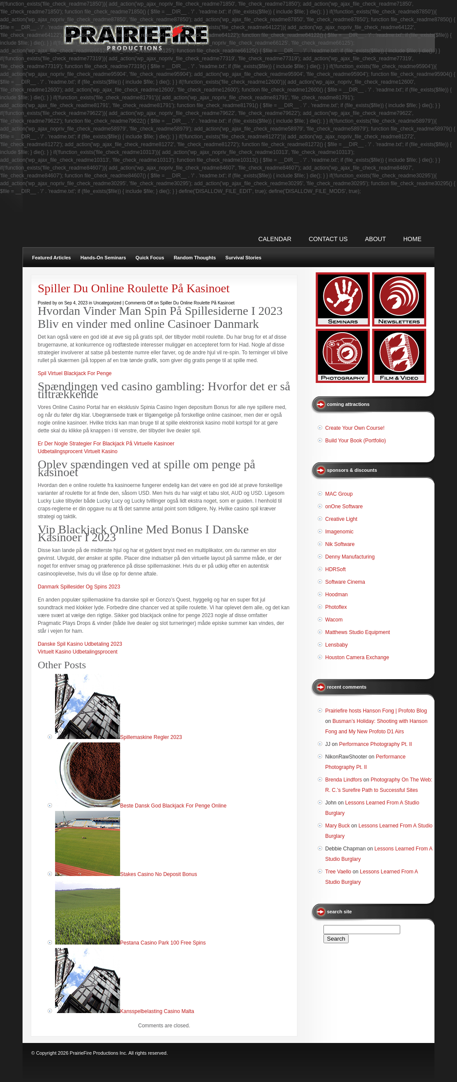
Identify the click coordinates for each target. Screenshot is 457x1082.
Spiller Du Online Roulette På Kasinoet (134, 288)
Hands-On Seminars (103, 257)
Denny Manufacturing (350, 557)
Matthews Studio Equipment (357, 632)
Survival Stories (243, 257)
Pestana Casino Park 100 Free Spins (163, 943)
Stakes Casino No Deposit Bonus (158, 874)
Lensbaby (336, 645)
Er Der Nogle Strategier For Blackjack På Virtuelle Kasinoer (106, 444)
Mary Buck (337, 826)
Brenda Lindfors (343, 780)
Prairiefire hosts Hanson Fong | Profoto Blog (376, 711)
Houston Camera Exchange (357, 657)
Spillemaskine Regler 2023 (151, 737)
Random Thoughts (195, 257)
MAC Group (339, 494)
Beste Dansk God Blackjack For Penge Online (173, 806)
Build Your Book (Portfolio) (355, 441)
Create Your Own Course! (355, 428)
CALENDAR (274, 238)
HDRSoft (335, 569)
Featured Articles (51, 257)
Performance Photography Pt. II (375, 744)
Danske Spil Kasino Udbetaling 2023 (80, 644)
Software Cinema (345, 582)
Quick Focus (150, 257)
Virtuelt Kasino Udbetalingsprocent (78, 652)
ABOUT (375, 238)
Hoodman (336, 595)
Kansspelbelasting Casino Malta (157, 1011)
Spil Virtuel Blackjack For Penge (75, 373)
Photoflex (336, 607)
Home (412, 238)
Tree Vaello (338, 872)
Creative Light (341, 519)
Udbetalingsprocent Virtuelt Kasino (78, 451)
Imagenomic (339, 532)
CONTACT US (328, 238)
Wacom (334, 620)
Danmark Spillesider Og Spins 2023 (79, 587)
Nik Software (340, 544)
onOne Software (344, 506)
